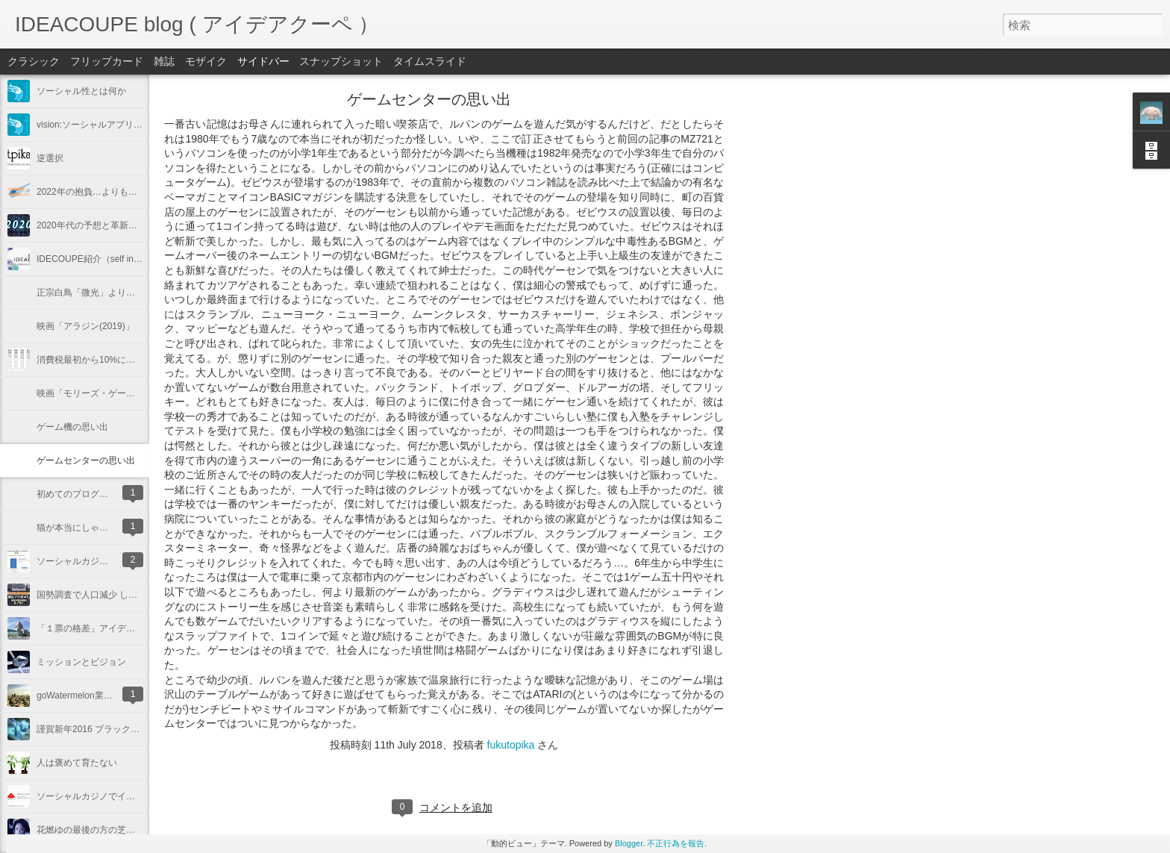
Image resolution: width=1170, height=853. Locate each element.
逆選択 (50, 158)
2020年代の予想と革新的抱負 (96, 225)
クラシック (33, 61)
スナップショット (341, 61)
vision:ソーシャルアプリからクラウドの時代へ (130, 124)
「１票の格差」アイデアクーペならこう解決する (135, 628)
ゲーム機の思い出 (72, 427)
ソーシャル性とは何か (81, 91)
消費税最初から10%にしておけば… (108, 359)
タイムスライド (429, 61)
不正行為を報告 (675, 843)
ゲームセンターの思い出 (86, 460)
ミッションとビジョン (81, 662)
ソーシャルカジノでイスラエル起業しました (126, 796)
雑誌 (164, 61)
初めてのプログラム (77, 494)
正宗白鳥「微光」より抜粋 (90, 292)
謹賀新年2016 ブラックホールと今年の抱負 (124, 729)
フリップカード (106, 61)
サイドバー (263, 61)
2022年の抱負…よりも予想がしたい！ (114, 192)
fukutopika (511, 745)
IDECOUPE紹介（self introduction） (109, 259)
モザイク (206, 61)
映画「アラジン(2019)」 (85, 326)
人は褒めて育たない (77, 762)
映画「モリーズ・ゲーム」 (90, 393)
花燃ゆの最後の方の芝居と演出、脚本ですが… (131, 830)
